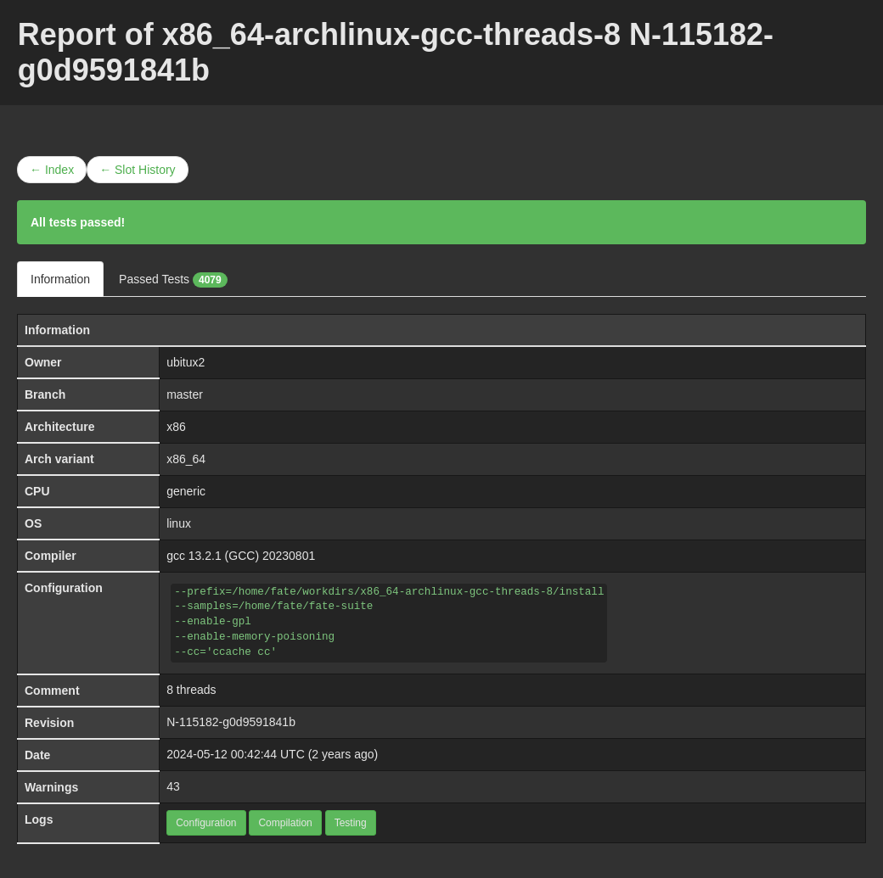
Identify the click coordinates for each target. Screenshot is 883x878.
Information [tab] (60, 279)
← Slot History (137, 169)
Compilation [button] (285, 823)
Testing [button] (351, 823)
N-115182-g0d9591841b (230, 722)
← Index (52, 169)
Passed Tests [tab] (173, 280)
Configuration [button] (206, 823)
